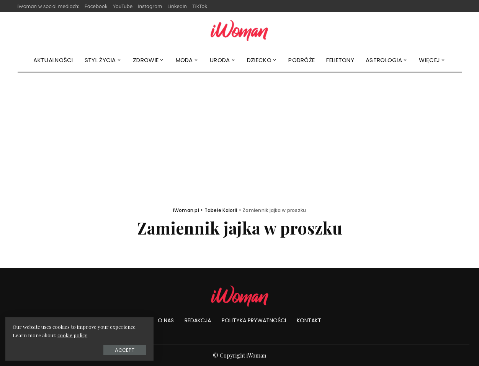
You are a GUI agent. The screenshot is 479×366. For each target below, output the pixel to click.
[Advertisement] (239, 130)
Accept (91, 349)
